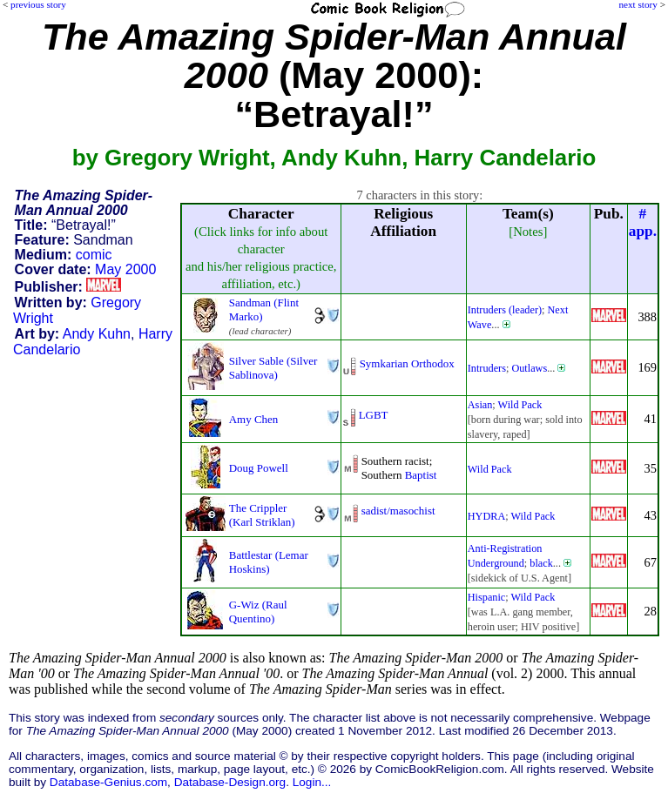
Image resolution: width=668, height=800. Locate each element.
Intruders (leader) (505, 310)
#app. (643, 222)
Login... (312, 782)
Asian (480, 405)
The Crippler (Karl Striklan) (262, 514)
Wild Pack (520, 405)
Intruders (487, 368)
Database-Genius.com (108, 782)
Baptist (421, 474)
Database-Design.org (230, 782)
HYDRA (487, 516)
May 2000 (125, 269)
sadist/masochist (398, 510)
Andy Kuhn (97, 333)
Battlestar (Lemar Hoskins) (268, 561)
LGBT (373, 414)
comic (94, 254)
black (541, 563)
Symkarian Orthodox (407, 363)
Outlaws (529, 368)
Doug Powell (258, 467)
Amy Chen (254, 419)
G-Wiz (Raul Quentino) (258, 611)
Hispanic (487, 597)
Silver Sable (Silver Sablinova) (273, 367)
